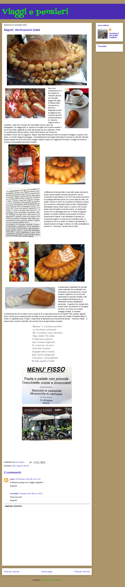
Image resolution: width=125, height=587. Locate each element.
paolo (12, 479)
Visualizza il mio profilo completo (114, 35)
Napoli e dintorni (22, 466)
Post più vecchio (82, 571)
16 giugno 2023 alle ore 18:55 (30, 494)
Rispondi (13, 486)
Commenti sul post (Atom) (51, 580)
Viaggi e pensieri (35, 12)
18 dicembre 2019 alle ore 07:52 (27, 479)
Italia (14, 466)
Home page (46, 571)
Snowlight (14, 494)
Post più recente (11, 571)
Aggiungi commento (13, 506)
